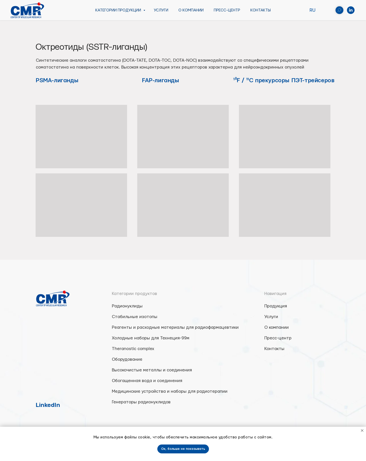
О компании (191, 10)
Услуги (161, 10)
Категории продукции (118, 10)
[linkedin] (351, 10)
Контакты (260, 10)
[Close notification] (362, 430)
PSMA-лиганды (57, 80)
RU (312, 10)
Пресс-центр (227, 10)
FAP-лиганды (160, 80)
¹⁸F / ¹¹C (244, 80)
